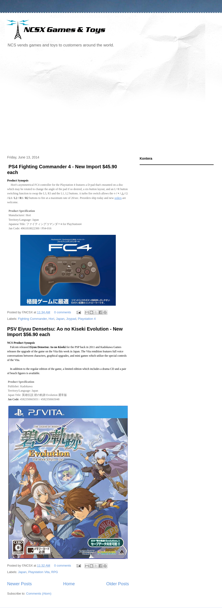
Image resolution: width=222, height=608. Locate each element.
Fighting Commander (32, 319)
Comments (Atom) (38, 593)
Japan (60, 319)
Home (69, 583)
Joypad (71, 319)
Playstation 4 (86, 319)
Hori (51, 319)
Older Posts (117, 583)
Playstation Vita (38, 572)
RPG (54, 572)
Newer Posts (19, 583)
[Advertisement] (45, 102)
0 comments (62, 312)
